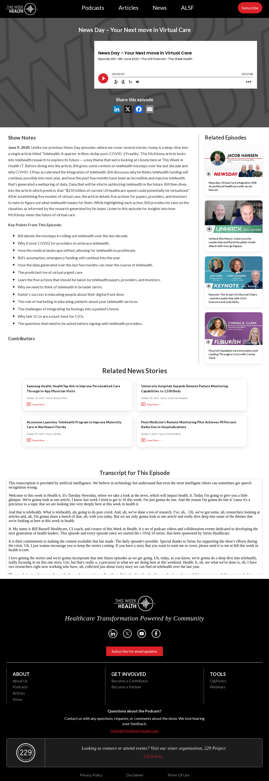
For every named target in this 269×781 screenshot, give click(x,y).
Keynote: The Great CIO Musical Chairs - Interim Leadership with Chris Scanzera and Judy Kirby (233, 298)
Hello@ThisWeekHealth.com (134, 730)
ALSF (187, 7)
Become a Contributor (129, 681)
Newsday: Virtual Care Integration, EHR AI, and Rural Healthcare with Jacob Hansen (233, 186)
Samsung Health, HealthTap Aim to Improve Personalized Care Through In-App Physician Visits (73, 388)
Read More (36, 404)
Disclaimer (135, 775)
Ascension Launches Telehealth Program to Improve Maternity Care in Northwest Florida (74, 424)
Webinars (218, 686)
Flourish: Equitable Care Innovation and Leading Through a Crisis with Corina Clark (233, 354)
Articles (128, 7)
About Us (20, 681)
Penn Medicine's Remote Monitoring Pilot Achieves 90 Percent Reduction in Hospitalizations (188, 424)
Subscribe (250, 7)
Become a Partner (126, 686)
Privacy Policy (91, 775)
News (160, 7)
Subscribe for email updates (134, 651)
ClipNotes (218, 681)
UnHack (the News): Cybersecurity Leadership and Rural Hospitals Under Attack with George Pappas (232, 242)
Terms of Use (178, 775)
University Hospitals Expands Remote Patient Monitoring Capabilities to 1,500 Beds (184, 388)
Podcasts (93, 7)
